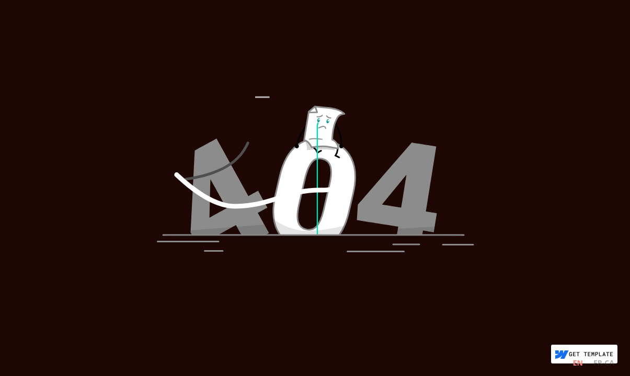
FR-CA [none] (603, 363)
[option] (604, 364)
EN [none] (578, 363)
